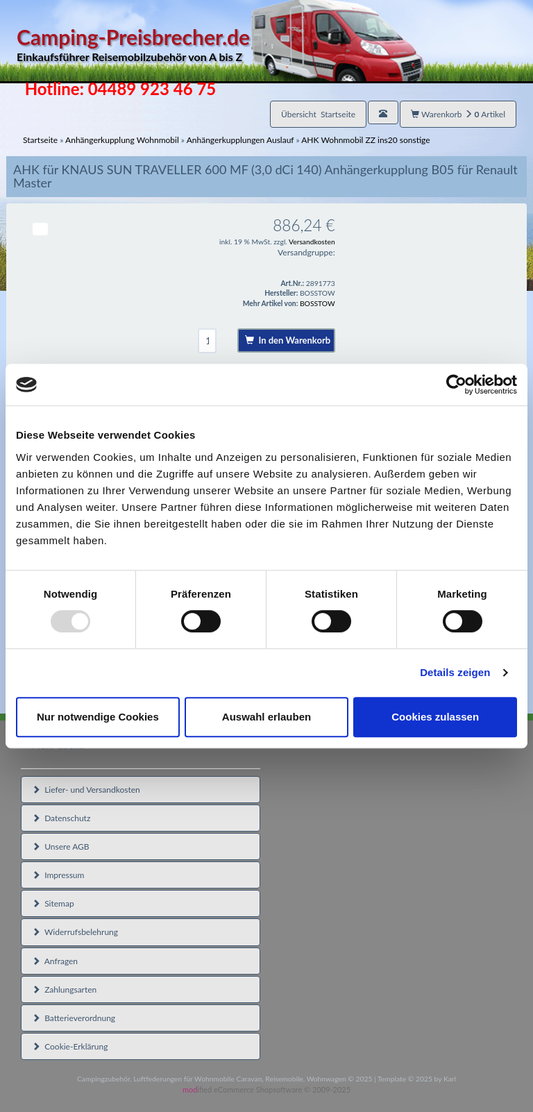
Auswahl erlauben (266, 717)
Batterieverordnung (73, 1018)
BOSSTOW (317, 303)
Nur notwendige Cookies (98, 717)
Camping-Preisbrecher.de (220, 44)
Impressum (58, 875)
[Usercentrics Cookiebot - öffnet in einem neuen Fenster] (456, 384)
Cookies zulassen (435, 717)
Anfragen (55, 961)
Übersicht (318, 114)
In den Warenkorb (287, 340)
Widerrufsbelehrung (75, 932)
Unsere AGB (61, 846)
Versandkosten (312, 241)
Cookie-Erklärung (70, 1046)
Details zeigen (455, 672)
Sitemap (53, 903)
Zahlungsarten (64, 989)
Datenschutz (61, 818)
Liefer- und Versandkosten (86, 789)
